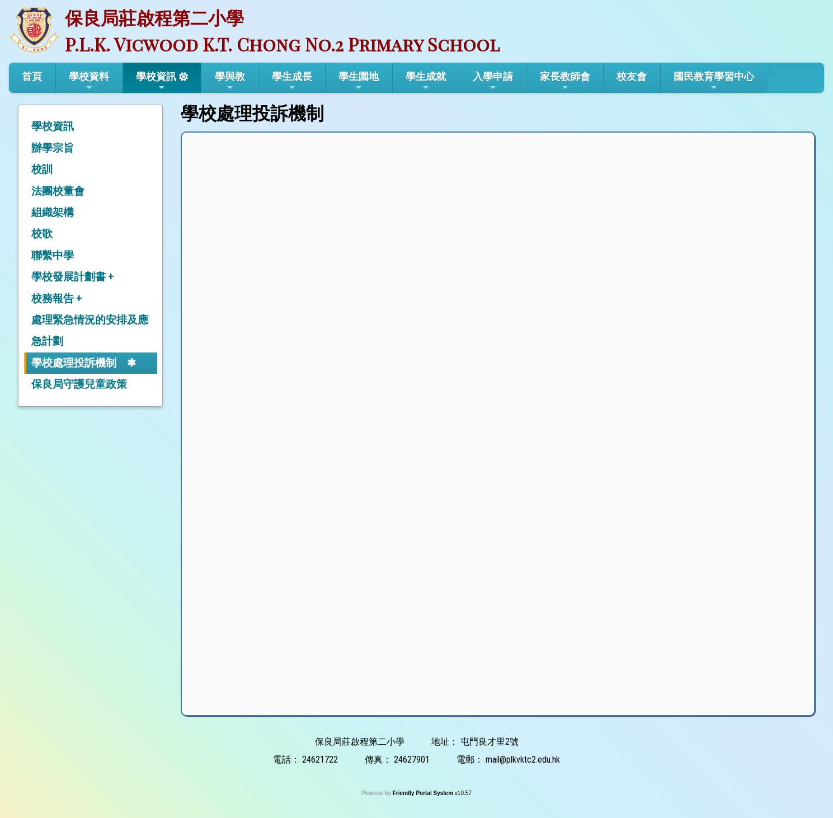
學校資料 (89, 81)
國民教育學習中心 (714, 81)
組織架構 (52, 212)
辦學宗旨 (52, 148)
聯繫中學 (52, 255)
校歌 (42, 233)
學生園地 (358, 81)
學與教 (230, 81)
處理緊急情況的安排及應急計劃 (89, 330)
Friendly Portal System (424, 793)
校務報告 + (56, 298)
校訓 (42, 169)
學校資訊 (156, 81)
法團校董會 (57, 191)
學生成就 (426, 81)
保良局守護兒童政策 (79, 384)
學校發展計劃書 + (72, 276)
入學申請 (493, 81)
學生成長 (292, 81)
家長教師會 (565, 81)
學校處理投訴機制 (73, 362)
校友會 (631, 76)
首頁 (32, 76)
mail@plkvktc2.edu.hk (523, 759)
